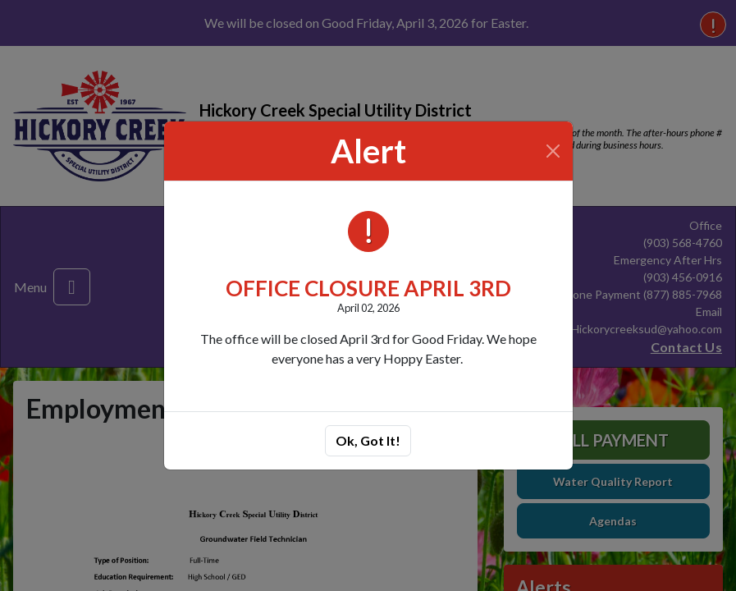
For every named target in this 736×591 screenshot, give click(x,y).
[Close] (552, 151)
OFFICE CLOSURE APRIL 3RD (368, 288)
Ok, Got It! (368, 440)
